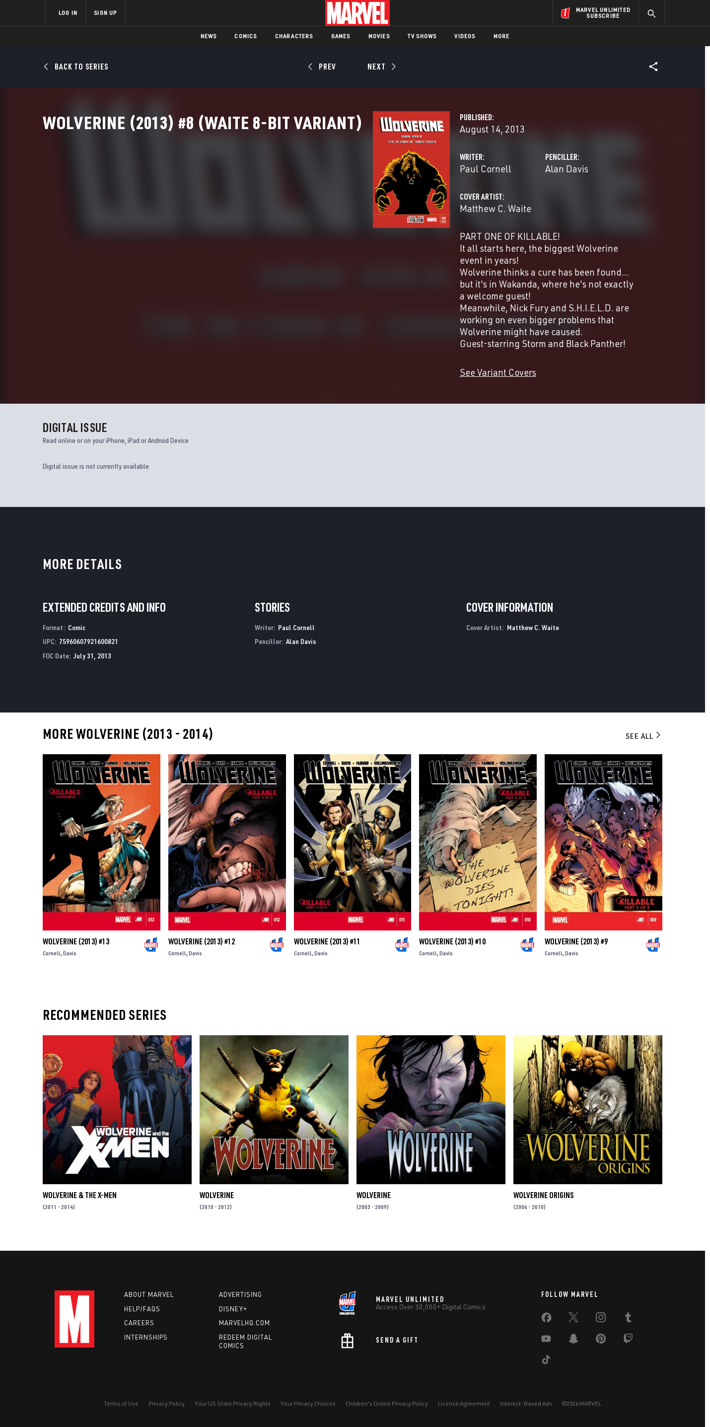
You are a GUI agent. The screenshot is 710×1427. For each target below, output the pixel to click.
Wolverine (217, 1203)
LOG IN (68, 12)
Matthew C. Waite (264, 252)
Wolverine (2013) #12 (201, 949)
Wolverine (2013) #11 (327, 949)
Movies (379, 36)
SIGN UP (105, 12)
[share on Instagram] (601, 1319)
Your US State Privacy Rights (233, 1403)
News (209, 36)
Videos (464, 36)
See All (644, 744)
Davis (69, 961)
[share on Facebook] (546, 1320)
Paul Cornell (254, 212)
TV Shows (422, 36)
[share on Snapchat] (573, 1341)
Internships (146, 1337)
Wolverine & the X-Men (80, 1203)
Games (341, 36)
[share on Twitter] (573, 1319)
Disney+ (233, 1309)
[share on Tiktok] (546, 1361)
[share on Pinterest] (601, 1341)
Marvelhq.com (244, 1323)
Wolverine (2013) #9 (576, 949)
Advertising (240, 1294)
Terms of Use (121, 1403)
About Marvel (149, 1294)
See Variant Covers (266, 380)
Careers (139, 1323)
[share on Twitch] (628, 1341)
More (502, 36)
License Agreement (464, 1403)
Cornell (52, 961)
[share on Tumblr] (628, 1319)
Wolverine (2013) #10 (452, 949)
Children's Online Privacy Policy (387, 1403)
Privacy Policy (166, 1403)
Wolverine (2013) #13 (76, 949)
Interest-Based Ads (526, 1403)
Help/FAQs (142, 1309)
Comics (245, 36)
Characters (294, 36)
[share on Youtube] (546, 1341)
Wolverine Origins (543, 1203)
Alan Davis (451, 212)
